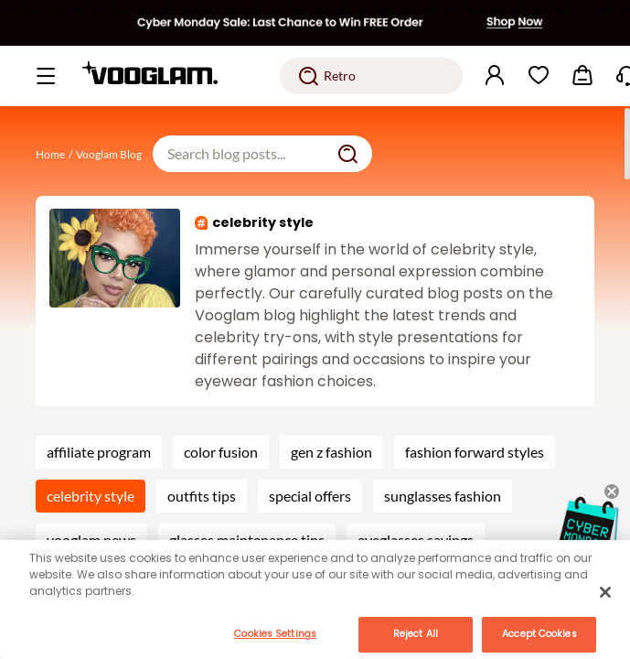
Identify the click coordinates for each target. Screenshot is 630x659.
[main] (315, 599)
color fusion (221, 451)
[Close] (605, 592)
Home (50, 154)
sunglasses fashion (442, 495)
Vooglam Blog (109, 154)
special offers (310, 495)
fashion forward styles (474, 451)
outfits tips (201, 495)
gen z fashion (331, 451)
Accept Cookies (539, 634)
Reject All (415, 634)
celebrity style (90, 495)
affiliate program (99, 451)
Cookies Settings (275, 634)
